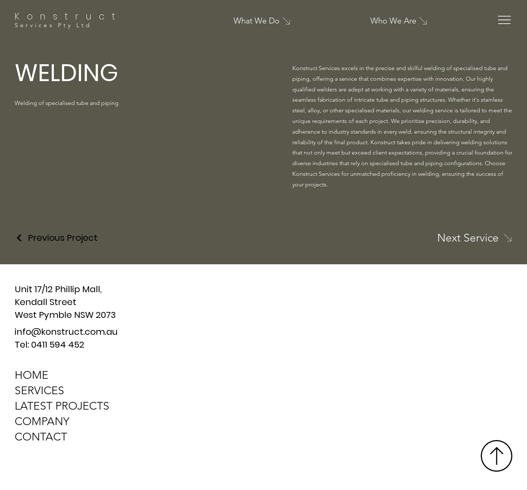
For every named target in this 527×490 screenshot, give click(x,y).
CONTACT (41, 436)
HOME (31, 375)
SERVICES (39, 390)
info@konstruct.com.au (66, 332)
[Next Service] (474, 238)
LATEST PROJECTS (62, 406)
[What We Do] (274, 20)
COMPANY (42, 421)
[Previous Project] (56, 237)
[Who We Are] (410, 21)
